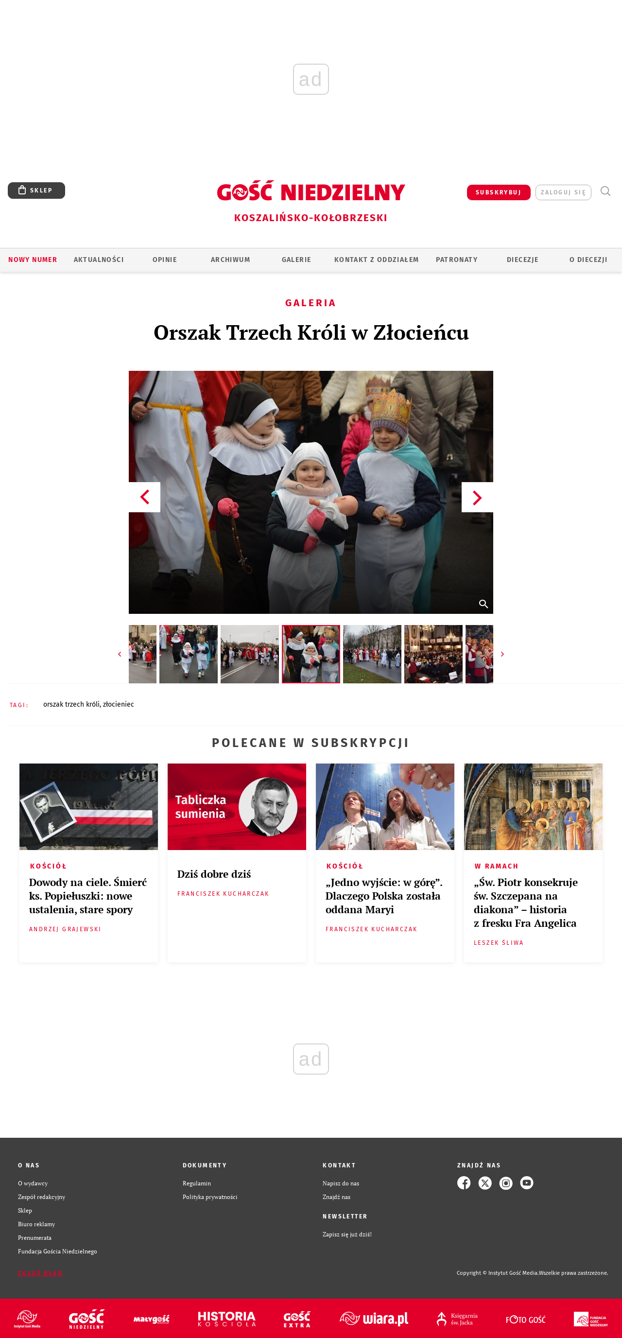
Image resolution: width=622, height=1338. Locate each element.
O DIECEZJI (588, 260)
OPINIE (165, 260)
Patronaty (457, 260)
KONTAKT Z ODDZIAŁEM (376, 260)
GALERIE (296, 260)
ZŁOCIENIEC (118, 704)
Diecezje (522, 260)
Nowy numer (32, 260)
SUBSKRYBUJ (498, 192)
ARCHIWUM (230, 260)
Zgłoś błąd (40, 1273)
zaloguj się (563, 192)
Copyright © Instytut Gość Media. (498, 1273)
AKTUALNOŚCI (99, 260)
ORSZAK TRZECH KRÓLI (71, 704)
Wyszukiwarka (605, 191)
